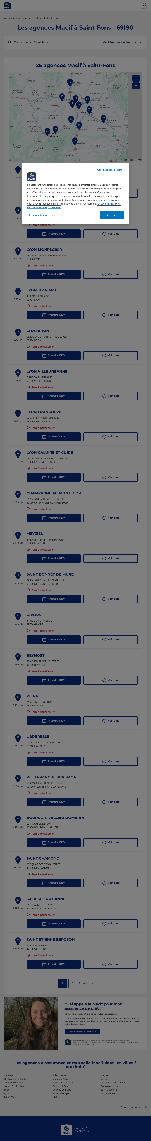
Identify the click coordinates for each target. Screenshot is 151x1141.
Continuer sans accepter (110, 169)
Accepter (111, 215)
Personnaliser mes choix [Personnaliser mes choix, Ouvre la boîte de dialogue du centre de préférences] (42, 215)
